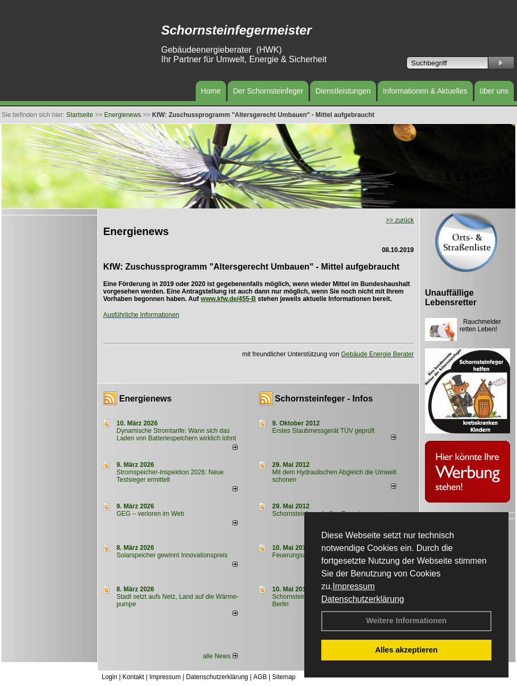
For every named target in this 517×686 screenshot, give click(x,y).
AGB (259, 677)
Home (211, 91)
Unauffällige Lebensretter (451, 297)
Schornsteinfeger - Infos (324, 398)
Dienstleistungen (343, 91)
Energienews (145, 398)
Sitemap (283, 677)
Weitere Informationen (406, 620)
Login (109, 677)
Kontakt (133, 677)
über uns (494, 91)
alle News (220, 656)
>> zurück (400, 220)
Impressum (353, 586)
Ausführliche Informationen (141, 315)
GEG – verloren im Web (150, 513)
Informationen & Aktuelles (425, 91)
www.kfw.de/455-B (228, 299)
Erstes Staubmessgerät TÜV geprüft (323, 430)
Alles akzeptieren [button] (406, 650)
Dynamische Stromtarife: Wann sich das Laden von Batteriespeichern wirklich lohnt (176, 434)
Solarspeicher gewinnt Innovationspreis (172, 555)
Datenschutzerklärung (362, 599)
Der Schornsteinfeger (268, 91)
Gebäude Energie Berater (377, 354)
